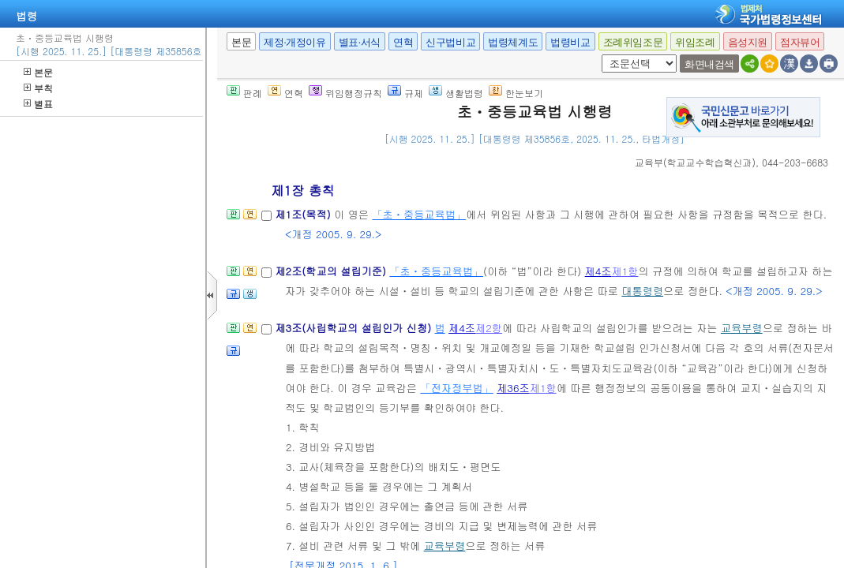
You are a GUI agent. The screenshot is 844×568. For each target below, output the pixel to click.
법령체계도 (513, 42)
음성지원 (747, 42)
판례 (244, 92)
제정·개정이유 (294, 42)
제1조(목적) (304, 214)
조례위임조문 (633, 42)
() (695, 162)
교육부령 (742, 327)
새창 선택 (599, 54)
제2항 (488, 327)
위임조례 (695, 42)
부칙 (38, 88)
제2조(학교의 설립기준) (332, 270)
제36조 (513, 387)
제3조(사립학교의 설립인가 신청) (354, 327)
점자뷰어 (800, 42)
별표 (38, 103)
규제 (405, 92)
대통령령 (642, 290)
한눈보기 (516, 92)
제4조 (598, 270)
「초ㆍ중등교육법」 (419, 214)
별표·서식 (360, 42)
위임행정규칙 (345, 92)
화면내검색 (709, 64)
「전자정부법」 (456, 387)
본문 (38, 72)
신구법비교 (450, 42)
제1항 (625, 270)
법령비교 (570, 42)
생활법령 (456, 92)
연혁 (403, 42)
